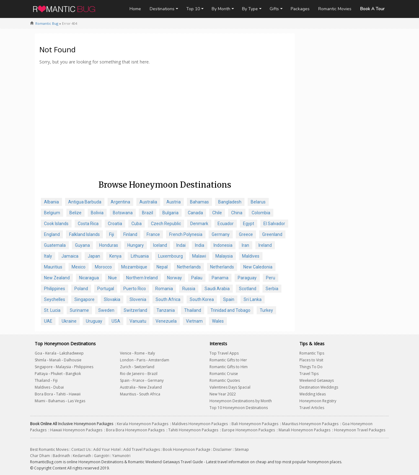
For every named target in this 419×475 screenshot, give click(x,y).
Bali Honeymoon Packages (255, 423)
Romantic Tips (311, 353)
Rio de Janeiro (132, 373)
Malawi (199, 256)
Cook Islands (56, 223)
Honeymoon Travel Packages (359, 430)
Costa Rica (88, 223)
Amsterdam (158, 360)
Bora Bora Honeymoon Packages (135, 430)
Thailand (192, 310)
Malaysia (224, 256)
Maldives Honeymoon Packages (200, 423)
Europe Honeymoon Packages (248, 430)
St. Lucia (52, 310)
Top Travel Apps (224, 353)
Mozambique (134, 266)
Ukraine (69, 321)
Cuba (136, 223)
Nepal (162, 266)
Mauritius (53, 266)
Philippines (54, 288)
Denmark (199, 223)
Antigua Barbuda (84, 201)
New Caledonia (257, 266)
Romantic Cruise (224, 373)
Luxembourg (170, 256)
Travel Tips (309, 373)
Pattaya (41, 373)
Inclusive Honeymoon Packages (85, 423)
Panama (220, 277)
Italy (48, 256)
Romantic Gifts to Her (228, 360)
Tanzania (166, 310)
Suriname (79, 310)
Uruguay (94, 321)
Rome (140, 353)
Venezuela (166, 321)
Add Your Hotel (107, 449)
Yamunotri (121, 455)
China (236, 212)
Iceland (160, 245)
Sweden (106, 310)
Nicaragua (89, 277)
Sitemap (242, 449)
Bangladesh (229, 201)
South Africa (168, 299)
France (153, 234)
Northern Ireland (142, 277)
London (127, 360)
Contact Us (80, 449)
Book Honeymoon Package (186, 449)
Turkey (266, 310)
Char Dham (40, 455)
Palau (196, 277)
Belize (75, 212)
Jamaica (69, 256)
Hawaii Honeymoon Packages (76, 430)
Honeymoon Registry (317, 400)
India (199, 245)
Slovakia (112, 299)
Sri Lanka (253, 299)
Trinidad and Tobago (230, 310)
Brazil (147, 212)
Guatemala (55, 245)
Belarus (258, 201)
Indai (181, 245)
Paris (141, 360)
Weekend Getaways (316, 380)
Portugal (105, 288)
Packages (300, 9)
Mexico (79, 266)
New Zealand (57, 277)
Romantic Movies (334, 9)
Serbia (272, 288)
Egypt (248, 223)
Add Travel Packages (141, 449)
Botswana (123, 212)
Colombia (261, 212)
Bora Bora (44, 394)
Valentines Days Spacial (230, 387)
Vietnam (194, 321)
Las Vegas (76, 400)
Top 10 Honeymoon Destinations (239, 407)
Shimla (40, 360)
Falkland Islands (84, 234)
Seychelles (54, 299)
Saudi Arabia (217, 288)
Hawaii (75, 394)
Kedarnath (82, 455)
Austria (173, 201)
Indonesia (223, 245)
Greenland (272, 234)
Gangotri (101, 455)
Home (135, 9)
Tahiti (61, 394)
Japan (94, 256)
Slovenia (138, 299)
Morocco (103, 266)
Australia (148, 201)
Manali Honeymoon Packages (304, 430)
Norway (174, 277)
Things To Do (311, 366)
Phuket (57, 373)
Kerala (50, 353)
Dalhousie (73, 360)
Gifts (274, 9)
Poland (81, 288)
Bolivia (97, 212)
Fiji (111, 234)
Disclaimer (222, 449)
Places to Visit (311, 360)
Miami (40, 400)
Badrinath (61, 455)
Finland (130, 234)
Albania (51, 201)
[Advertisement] (164, 129)
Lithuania (140, 256)
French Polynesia (185, 234)
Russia (188, 288)
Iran (245, 245)
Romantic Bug (46, 23)
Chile (217, 212)
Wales (218, 321)
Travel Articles (311, 407)
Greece (246, 234)
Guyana (82, 245)
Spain (228, 299)
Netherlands (189, 266)
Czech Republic (166, 223)
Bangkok (73, 373)
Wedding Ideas (312, 394)
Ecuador (226, 223)
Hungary (135, 245)
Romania (164, 288)
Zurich (125, 366)
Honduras (108, 245)
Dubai (58, 387)
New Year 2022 (223, 394)
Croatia (115, 223)
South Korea (202, 299)
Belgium (52, 212)
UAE (48, 321)
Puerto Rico (134, 288)
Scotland (247, 288)
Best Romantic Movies (49, 449)
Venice (125, 353)
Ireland (265, 245)
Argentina (120, 201)
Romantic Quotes (225, 380)
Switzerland (135, 310)
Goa (38, 353)
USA (116, 321)
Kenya (115, 256)
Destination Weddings (318, 387)
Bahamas (199, 201)
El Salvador (274, 223)
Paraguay (247, 277)
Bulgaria (170, 212)
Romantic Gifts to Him (229, 366)
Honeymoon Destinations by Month (241, 400)
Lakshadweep (72, 353)
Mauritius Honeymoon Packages (310, 423)
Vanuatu (138, 321)
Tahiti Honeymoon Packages (193, 430)
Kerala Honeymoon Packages (142, 423)
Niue (112, 277)
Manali (55, 360)
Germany (221, 234)
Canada (195, 212)
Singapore (84, 299)
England (52, 234)
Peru (270, 277)
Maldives (250, 256)
